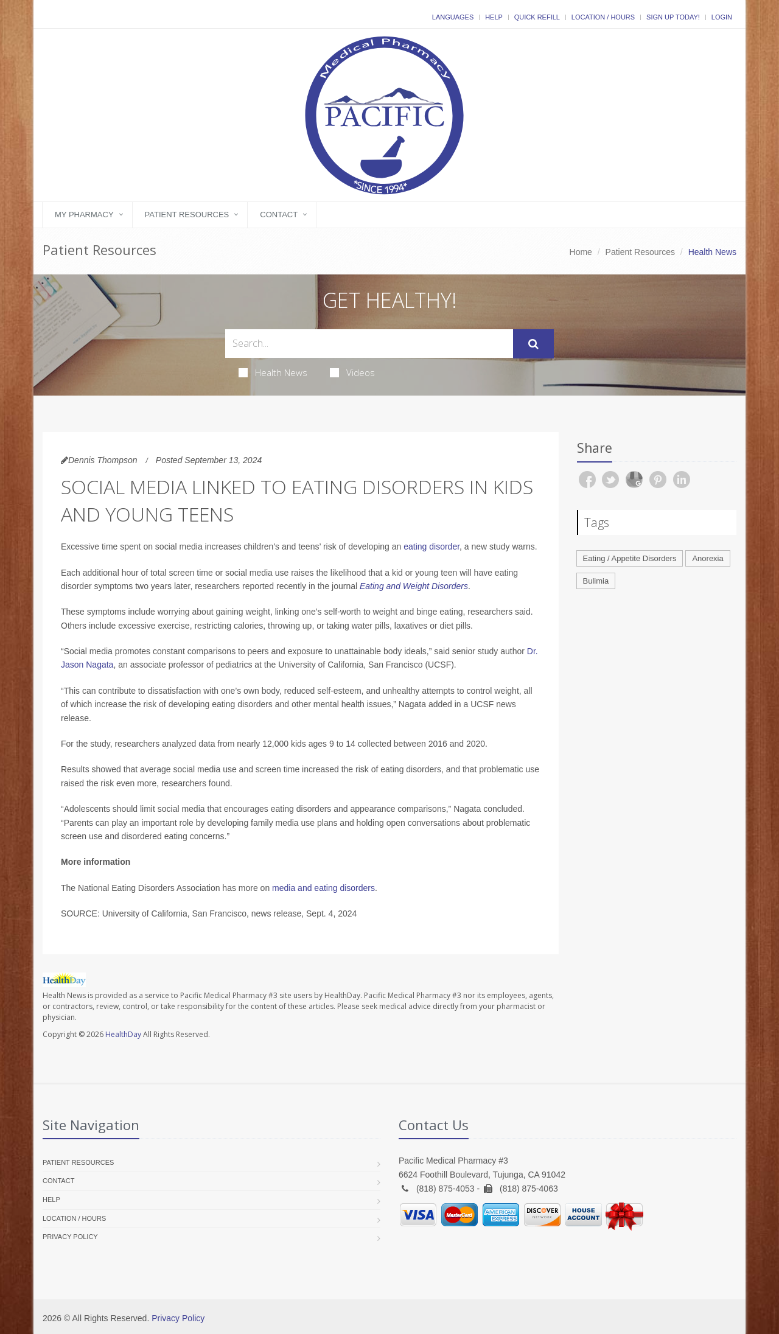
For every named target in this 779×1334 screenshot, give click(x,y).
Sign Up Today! (673, 17)
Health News (273, 372)
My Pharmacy (84, 214)
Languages (452, 17)
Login (721, 17)
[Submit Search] (533, 343)
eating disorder (431, 546)
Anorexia (707, 558)
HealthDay (123, 1034)
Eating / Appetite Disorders (630, 558)
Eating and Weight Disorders (414, 586)
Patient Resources (187, 214)
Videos (352, 372)
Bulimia (596, 580)
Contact (279, 214)
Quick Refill (537, 17)
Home (581, 252)
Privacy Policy (70, 1236)
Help (494, 17)
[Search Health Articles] (369, 343)
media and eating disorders (323, 888)
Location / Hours (603, 17)
